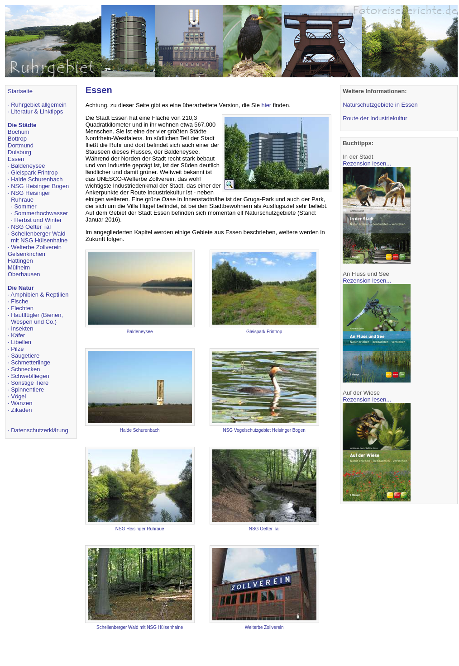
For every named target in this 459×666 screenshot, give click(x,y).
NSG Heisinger (30, 192)
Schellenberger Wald (38, 233)
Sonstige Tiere (29, 382)
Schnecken (25, 369)
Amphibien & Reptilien (40, 294)
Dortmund (20, 145)
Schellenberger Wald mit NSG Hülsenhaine (139, 627)
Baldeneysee (28, 165)
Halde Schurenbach (36, 179)
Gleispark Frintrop (34, 172)
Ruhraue (22, 199)
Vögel (18, 396)
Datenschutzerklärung (39, 430)
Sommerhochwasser (41, 213)
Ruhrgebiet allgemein (39, 104)
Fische (19, 301)
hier (267, 105)
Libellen (21, 342)
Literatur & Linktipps (37, 111)
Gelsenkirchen (26, 253)
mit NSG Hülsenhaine (39, 240)
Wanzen (21, 403)
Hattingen (20, 260)
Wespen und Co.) (34, 321)
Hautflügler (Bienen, (37, 315)
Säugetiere (25, 355)
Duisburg (19, 152)
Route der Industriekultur (375, 118)
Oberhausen (24, 274)
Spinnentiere (27, 389)
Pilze (17, 348)
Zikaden (21, 409)
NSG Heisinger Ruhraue (139, 528)
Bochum (18, 131)
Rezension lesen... (367, 163)
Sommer (25, 206)
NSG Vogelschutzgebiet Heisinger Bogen (264, 430)
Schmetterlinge (30, 362)
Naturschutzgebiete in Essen (380, 104)
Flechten (22, 308)
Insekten (22, 328)
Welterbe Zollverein (36, 247)
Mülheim (19, 267)
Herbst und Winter (38, 220)
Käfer (18, 335)
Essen (16, 159)
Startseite (20, 91)
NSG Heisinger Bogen (40, 186)
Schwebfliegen (30, 376)
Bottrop (17, 138)
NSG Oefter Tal (31, 226)
